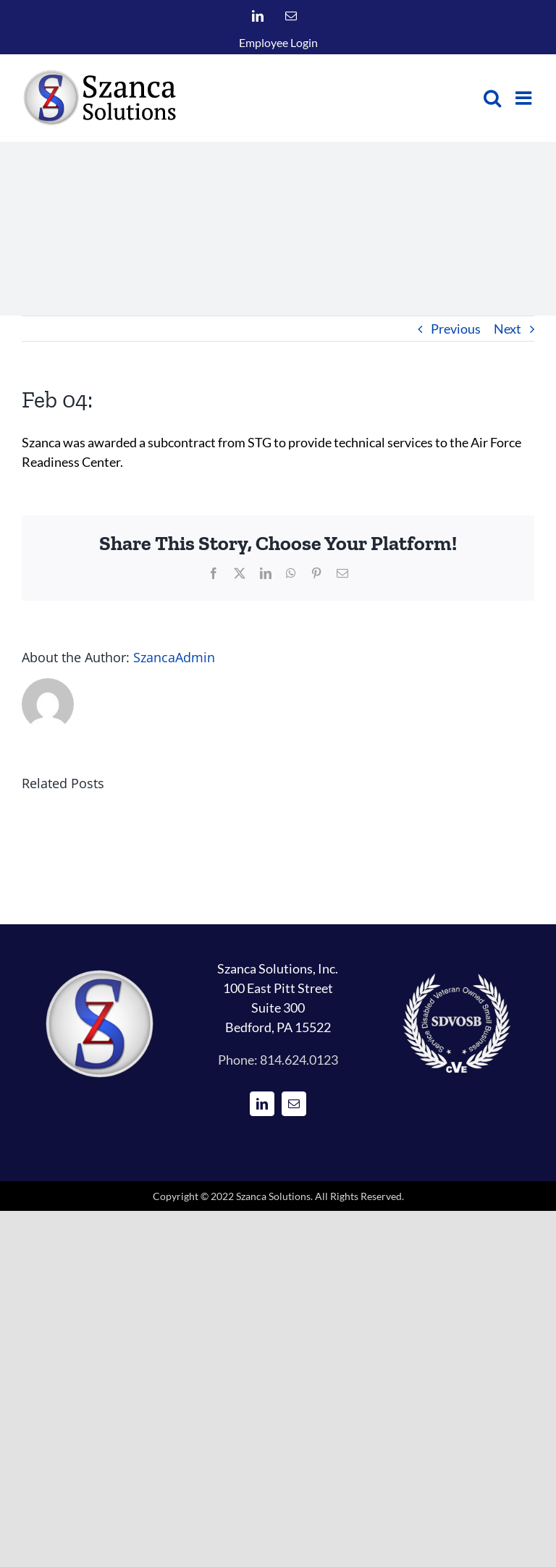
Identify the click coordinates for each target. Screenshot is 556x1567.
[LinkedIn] (262, 1103)
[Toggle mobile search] (492, 97)
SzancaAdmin (174, 657)
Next (507, 329)
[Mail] (294, 1103)
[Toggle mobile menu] (524, 97)
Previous (456, 329)
